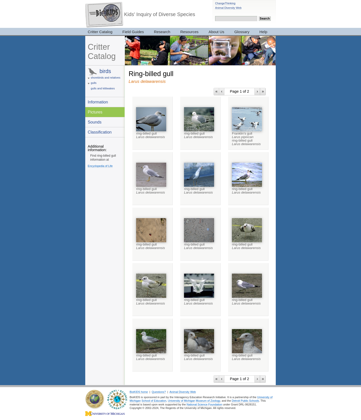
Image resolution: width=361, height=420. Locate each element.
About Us (216, 32)
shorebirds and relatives (105, 77)
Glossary (241, 32)
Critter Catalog (100, 32)
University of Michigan (181, 400)
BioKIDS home (139, 391)
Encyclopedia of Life (100, 165)
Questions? (159, 391)
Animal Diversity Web (228, 7)
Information (98, 102)
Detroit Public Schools (245, 400)
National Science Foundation (204, 404)
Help (263, 32)
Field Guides (133, 32)
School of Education (154, 400)
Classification (100, 132)
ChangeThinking (225, 3)
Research (162, 32)
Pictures (95, 112)
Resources (189, 32)
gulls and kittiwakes (103, 88)
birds (105, 71)
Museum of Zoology (208, 400)
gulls (94, 82)
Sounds (95, 122)
